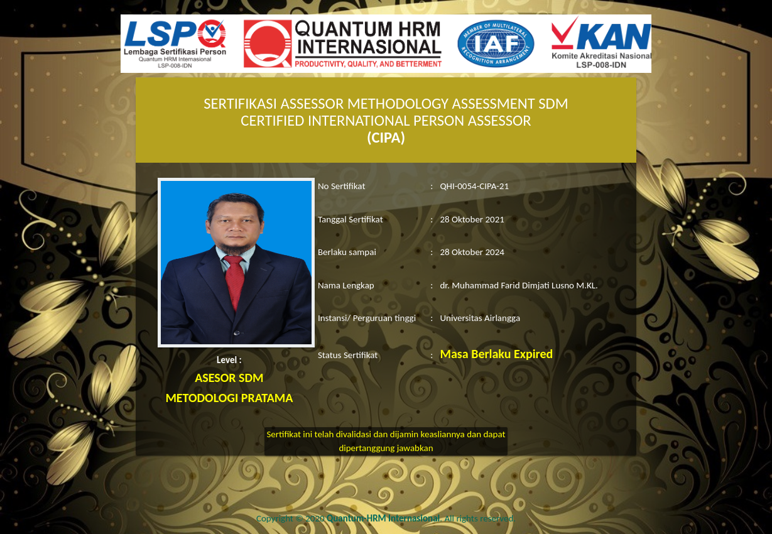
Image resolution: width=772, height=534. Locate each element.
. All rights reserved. (421, 518)
